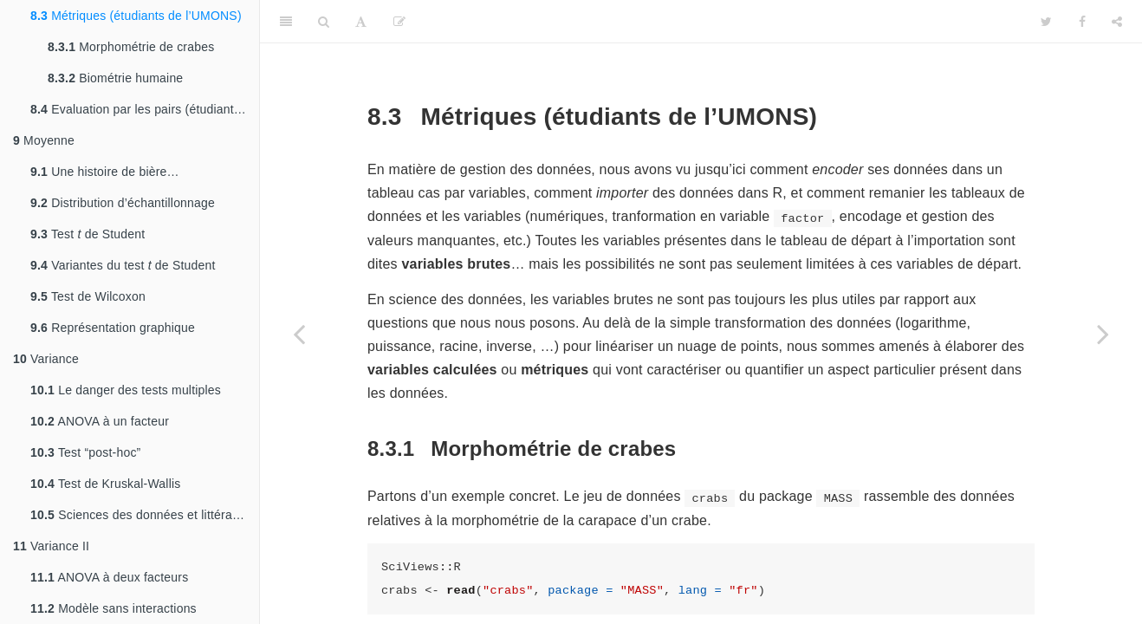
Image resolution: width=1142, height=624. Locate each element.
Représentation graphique (112, 328)
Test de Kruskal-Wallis (105, 484)
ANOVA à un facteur (99, 421)
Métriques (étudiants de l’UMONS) (136, 16)
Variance (46, 359)
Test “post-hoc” (85, 452)
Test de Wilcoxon (88, 296)
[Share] (1117, 21)
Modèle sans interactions (113, 608)
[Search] (323, 21)
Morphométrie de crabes (131, 47)
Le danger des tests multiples (125, 390)
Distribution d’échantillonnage (122, 203)
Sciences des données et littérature (142, 515)
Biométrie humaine (115, 78)
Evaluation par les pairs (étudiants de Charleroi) (144, 109)
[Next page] (1103, 333)
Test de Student (87, 234)
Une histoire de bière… (104, 172)
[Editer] (399, 21)
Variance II (51, 546)
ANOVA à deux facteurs (109, 577)
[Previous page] (299, 333)
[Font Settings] (361, 21)
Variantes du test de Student (123, 265)
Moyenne (44, 140)
